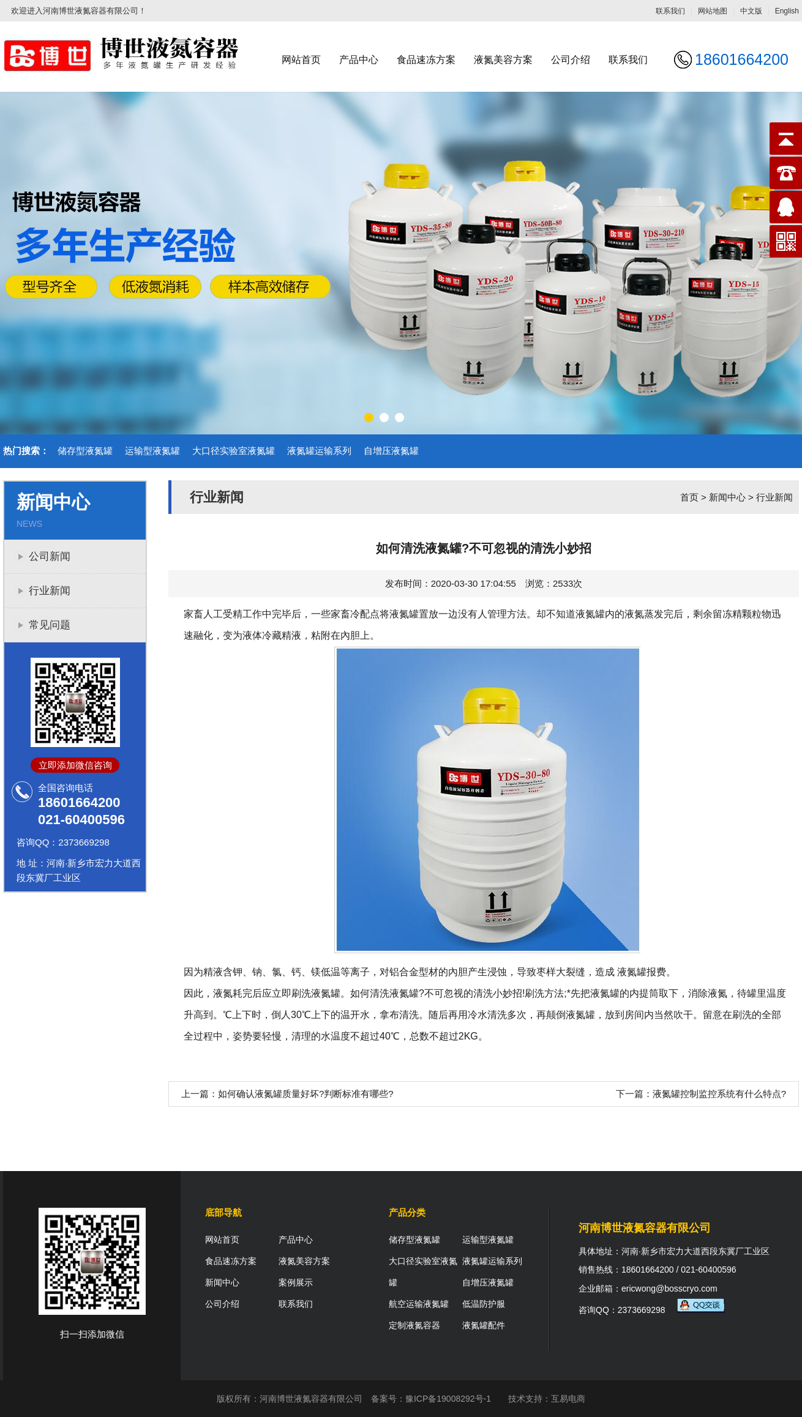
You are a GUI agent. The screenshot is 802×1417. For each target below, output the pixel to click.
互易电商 (568, 1399)
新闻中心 (727, 497)
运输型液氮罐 (152, 450)
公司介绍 (570, 59)
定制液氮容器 (414, 1325)
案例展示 (296, 1282)
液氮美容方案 (503, 59)
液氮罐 (590, 614)
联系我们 (670, 11)
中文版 (751, 11)
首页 (689, 497)
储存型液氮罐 (85, 450)
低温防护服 (483, 1304)
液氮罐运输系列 (319, 450)
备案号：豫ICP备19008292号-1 (431, 1399)
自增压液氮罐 (391, 450)
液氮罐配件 (483, 1325)
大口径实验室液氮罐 (233, 450)
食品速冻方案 (426, 59)
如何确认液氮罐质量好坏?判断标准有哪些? (306, 1093)
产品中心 (358, 59)
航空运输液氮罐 (419, 1304)
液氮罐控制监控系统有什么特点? (719, 1093)
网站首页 (301, 59)
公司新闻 (49, 556)
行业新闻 (49, 591)
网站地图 (712, 11)
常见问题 (49, 625)
